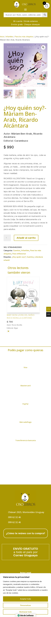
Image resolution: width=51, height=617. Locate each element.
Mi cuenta (17, 21)
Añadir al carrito (26, 237)
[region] (25, 595)
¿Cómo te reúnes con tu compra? (25, 533)
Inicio (2, 37)
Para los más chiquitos (24, 37)
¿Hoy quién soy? (19, 257)
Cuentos (16, 250)
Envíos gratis (17, 24)
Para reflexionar (19, 254)
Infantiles (9, 37)
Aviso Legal (25, 572)
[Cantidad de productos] (7, 237)
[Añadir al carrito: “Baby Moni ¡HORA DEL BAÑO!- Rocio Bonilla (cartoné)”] (8, 331)
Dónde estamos (31, 21)
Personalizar (25, 605)
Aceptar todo (25, 599)
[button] (43, 47)
